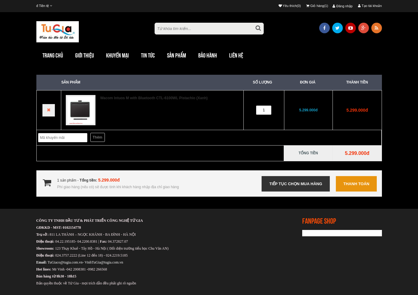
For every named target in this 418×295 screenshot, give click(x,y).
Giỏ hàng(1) (317, 6)
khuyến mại (117, 55)
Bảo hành (207, 55)
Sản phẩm (176, 55)
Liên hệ (236, 55)
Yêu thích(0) (290, 6)
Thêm (97, 137)
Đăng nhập (343, 6)
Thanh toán (356, 184)
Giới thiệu (84, 55)
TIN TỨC (148, 55)
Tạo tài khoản (370, 6)
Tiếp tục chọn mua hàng (295, 184)
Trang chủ (52, 55)
